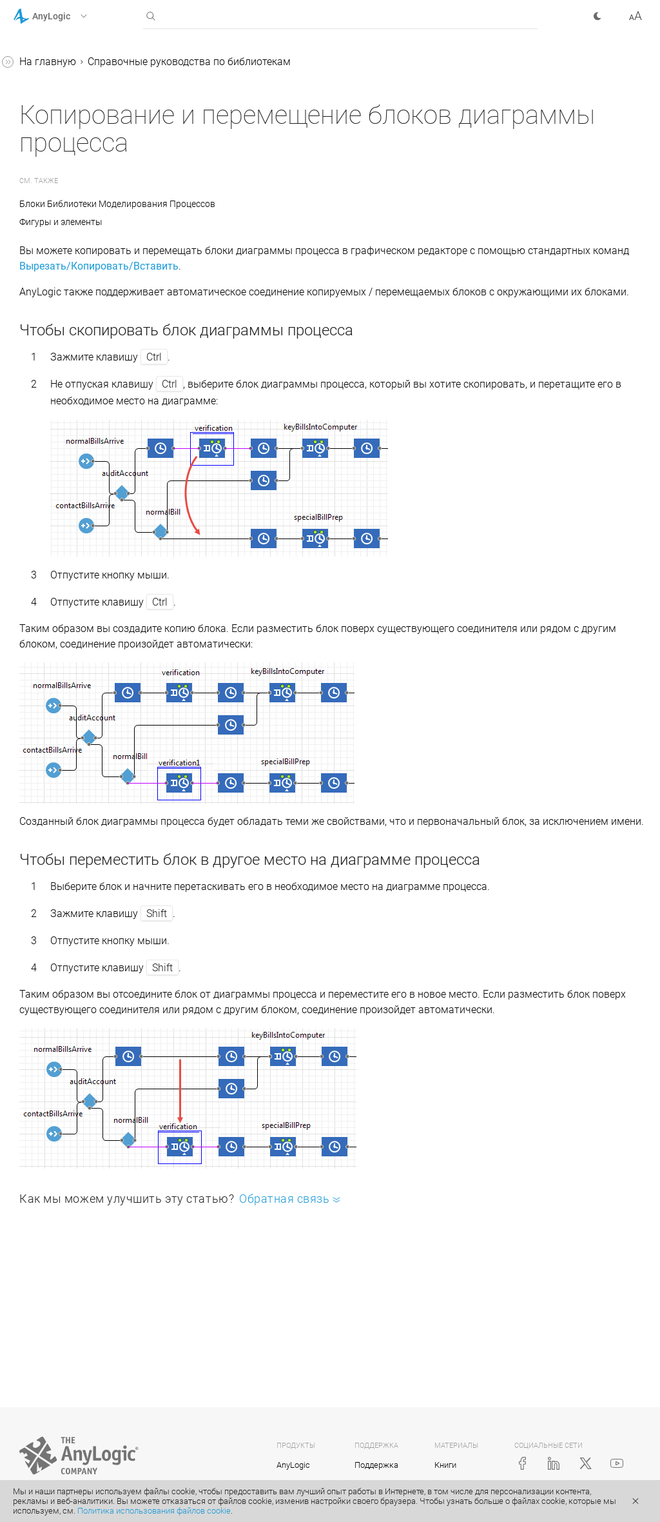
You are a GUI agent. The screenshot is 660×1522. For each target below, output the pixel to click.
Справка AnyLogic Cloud (70, 747)
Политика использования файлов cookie (154, 1511)
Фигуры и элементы (254, 222)
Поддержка (376, 1465)
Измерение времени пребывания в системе (78, 599)
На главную (241, 61)
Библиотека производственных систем (87, 203)
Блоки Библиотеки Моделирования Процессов (311, 204)
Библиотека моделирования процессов (91, 162)
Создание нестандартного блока (87, 640)
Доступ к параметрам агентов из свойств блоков (89, 475)
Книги (445, 1465)
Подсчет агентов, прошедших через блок (94, 516)
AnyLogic (293, 1465)
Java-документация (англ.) (77, 723)
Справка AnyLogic (55, 63)
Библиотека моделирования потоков (91, 351)
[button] (67, 16)
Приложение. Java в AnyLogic (83, 698)
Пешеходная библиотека (83, 236)
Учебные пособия (55, 88)
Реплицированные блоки (84, 673)
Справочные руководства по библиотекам (81, 120)
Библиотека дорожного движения (80, 310)
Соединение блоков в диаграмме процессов (77, 393)
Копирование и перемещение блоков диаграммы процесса (94, 558)
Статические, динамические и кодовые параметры (95, 434)
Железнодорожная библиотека (69, 269)
